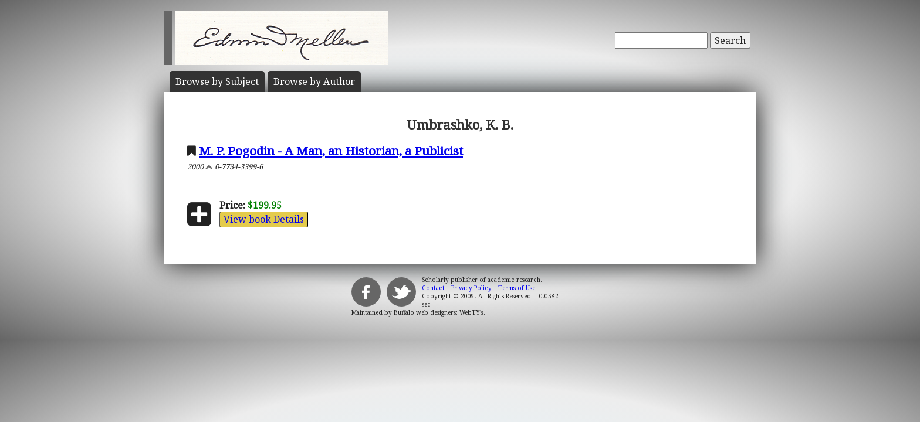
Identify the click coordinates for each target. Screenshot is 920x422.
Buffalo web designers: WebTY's (438, 312)
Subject (217, 81)
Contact (433, 288)
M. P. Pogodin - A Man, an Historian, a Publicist (331, 150)
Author (314, 81)
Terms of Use (516, 288)
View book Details (264, 219)
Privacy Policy (471, 288)
